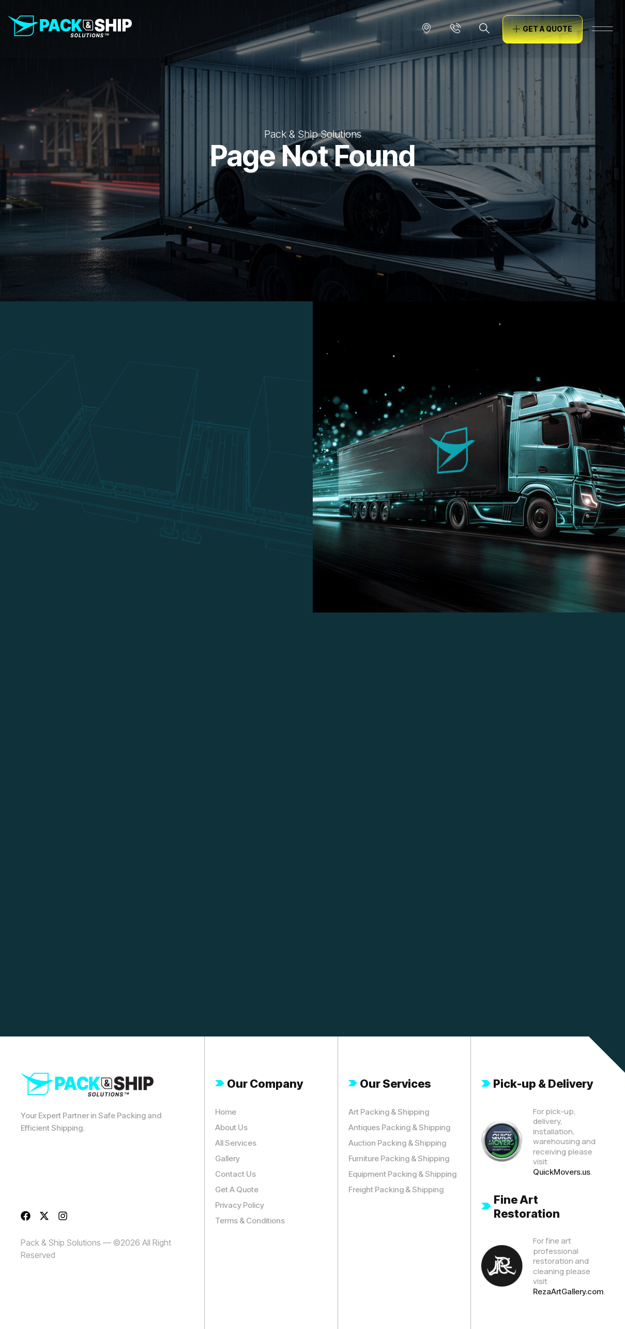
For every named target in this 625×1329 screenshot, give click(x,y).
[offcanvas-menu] (602, 29)
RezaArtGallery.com (568, 1291)
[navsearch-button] (484, 29)
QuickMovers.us (561, 1172)
